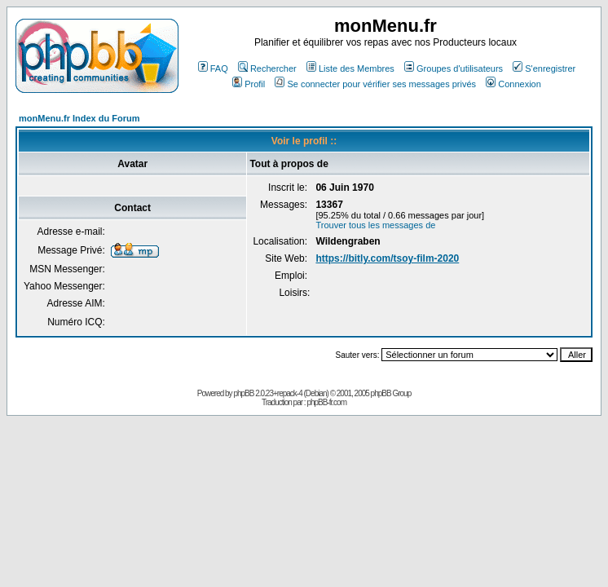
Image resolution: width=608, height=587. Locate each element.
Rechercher (267, 68)
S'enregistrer (544, 68)
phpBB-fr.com (326, 402)
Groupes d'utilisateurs (453, 68)
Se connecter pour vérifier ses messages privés (375, 84)
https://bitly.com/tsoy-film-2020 (387, 258)
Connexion (513, 84)
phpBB (243, 393)
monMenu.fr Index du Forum (79, 118)
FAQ (213, 68)
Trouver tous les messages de (375, 225)
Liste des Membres (350, 68)
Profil (248, 84)
